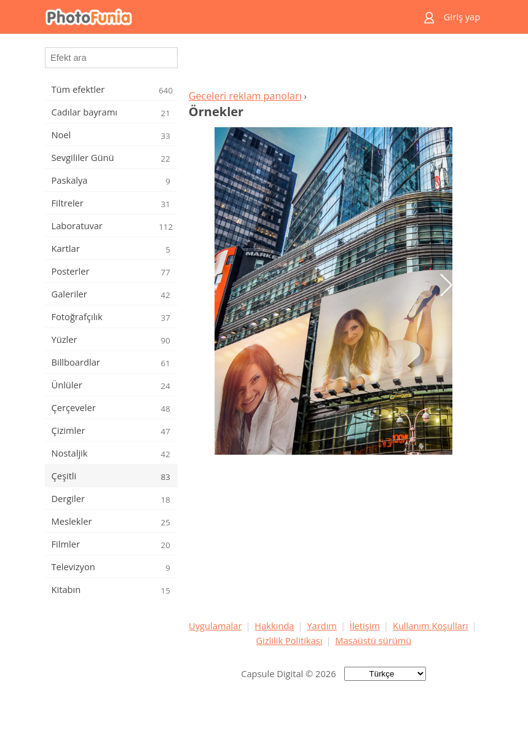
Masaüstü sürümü (373, 640)
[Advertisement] (333, 65)
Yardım (322, 625)
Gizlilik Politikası (289, 640)
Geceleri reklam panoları (245, 96)
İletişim (365, 625)
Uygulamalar (215, 625)
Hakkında (274, 625)
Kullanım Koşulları (430, 625)
